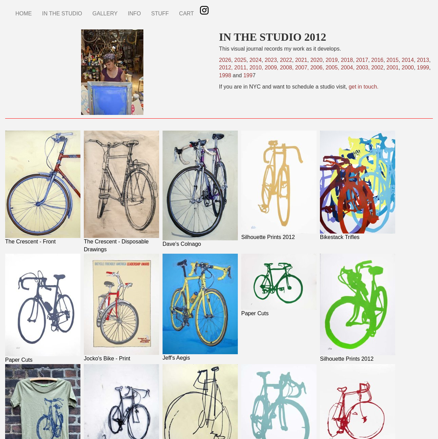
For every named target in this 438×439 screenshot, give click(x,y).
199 (248, 75)
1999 (423, 67)
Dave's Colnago (182, 244)
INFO (134, 13)
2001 (392, 67)
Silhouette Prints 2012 (268, 237)
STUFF (160, 13)
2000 (408, 67)
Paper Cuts (19, 360)
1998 (225, 75)
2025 (240, 60)
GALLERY (105, 13)
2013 (423, 60)
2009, (272, 67)
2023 (271, 60)
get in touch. (363, 87)
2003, (363, 67)
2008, (287, 67)
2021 (301, 60)
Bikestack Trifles (340, 237)
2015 (392, 60)
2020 (316, 60)
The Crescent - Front (30, 241)
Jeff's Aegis (176, 358)
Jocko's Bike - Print (107, 358)
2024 (255, 60)
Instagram (204, 10)
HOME (23, 13)
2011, (241, 67)
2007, (302, 67)
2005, (332, 67)
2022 (286, 60)
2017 (362, 60)
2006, (317, 67)
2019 (331, 60)
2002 (377, 67)
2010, (256, 67)
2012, (226, 67)
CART (186, 13)
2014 (408, 60)
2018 (347, 60)
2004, (348, 67)
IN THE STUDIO (62, 13)
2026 (225, 60)
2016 (377, 60)
